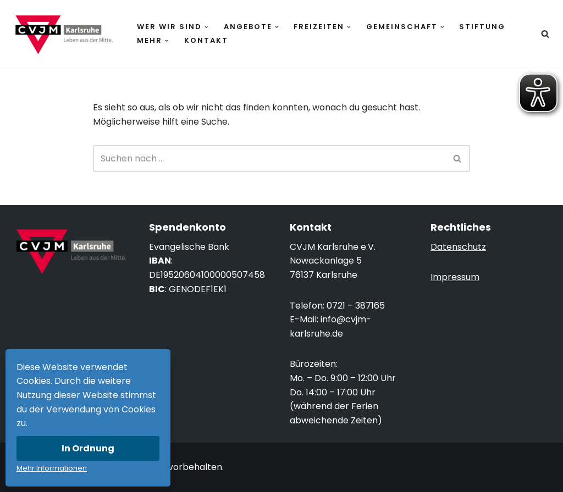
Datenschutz (458, 247)
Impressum (454, 277)
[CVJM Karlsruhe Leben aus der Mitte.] (63, 34)
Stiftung (482, 26)
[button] (206, 27)
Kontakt (206, 40)
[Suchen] (545, 34)
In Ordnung (88, 448)
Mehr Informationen (51, 468)
